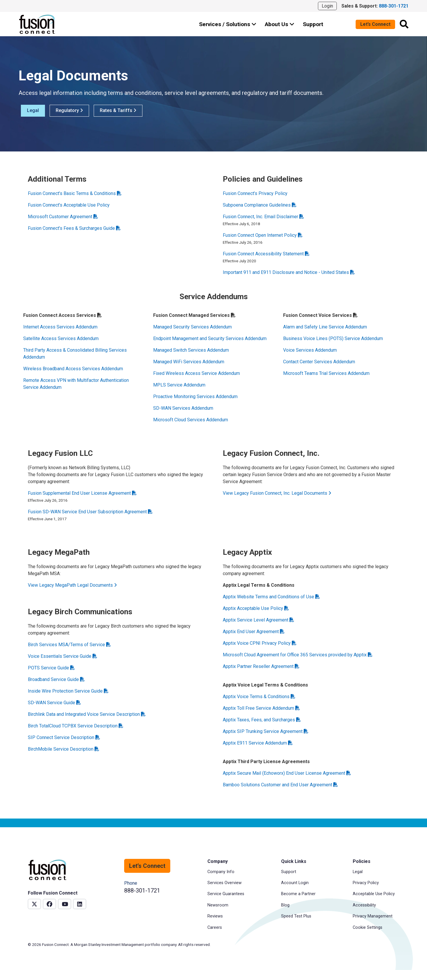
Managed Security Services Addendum (192, 327)
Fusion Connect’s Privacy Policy (255, 193)
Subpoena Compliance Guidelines (259, 205)
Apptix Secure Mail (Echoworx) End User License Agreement (287, 773)
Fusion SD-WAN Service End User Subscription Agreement (90, 511)
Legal (33, 110)
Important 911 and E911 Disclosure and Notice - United (289, 272)
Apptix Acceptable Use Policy (256, 608)
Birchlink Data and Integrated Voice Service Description (87, 714)
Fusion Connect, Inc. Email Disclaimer (263, 216)
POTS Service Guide (51, 668)
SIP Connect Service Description (64, 737)
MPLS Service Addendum (179, 385)
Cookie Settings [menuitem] (367, 927)
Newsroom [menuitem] (217, 905)
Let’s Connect (375, 24)
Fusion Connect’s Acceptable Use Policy (69, 205)
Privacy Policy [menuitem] (366, 882)
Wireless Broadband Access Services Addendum (73, 368)
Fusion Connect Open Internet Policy (263, 235)
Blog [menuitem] (285, 905)
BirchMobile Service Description (63, 749)
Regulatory (69, 110)
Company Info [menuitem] (220, 871)
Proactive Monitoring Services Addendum (195, 396)
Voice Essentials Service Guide (62, 656)
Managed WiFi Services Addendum (188, 361)
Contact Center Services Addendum (319, 361)
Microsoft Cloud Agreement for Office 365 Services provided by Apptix (297, 654)
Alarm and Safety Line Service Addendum (325, 327)
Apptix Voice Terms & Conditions (259, 696)
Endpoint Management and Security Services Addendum (210, 338)
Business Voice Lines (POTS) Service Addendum (333, 338)
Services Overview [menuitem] (224, 882)
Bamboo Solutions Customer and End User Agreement (280, 784)
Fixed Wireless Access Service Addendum (196, 373)
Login (327, 6)
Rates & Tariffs (118, 110)
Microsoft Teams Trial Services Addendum (326, 373)
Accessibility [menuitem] (364, 905)
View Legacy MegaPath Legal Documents (72, 585)
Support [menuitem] (288, 871)
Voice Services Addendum (310, 350)
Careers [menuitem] (214, 927)
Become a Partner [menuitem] (298, 893)
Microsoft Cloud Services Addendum (190, 419)
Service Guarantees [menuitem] (225, 893)
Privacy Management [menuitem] (372, 916)
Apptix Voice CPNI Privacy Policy (259, 643)
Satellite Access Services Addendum (61, 338)
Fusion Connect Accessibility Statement (266, 254)
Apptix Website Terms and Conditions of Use (271, 596)
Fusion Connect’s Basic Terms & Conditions (75, 193)
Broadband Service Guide (56, 679)
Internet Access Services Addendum (60, 327)
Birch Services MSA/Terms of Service (69, 644)
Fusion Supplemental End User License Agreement (82, 493)
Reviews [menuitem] (215, 916)
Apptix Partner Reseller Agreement (261, 666)
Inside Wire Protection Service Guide (68, 691)
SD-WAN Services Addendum (183, 408)
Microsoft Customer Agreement (63, 216)
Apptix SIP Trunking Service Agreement (265, 731)
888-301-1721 (142, 890)
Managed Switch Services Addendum (191, 350)
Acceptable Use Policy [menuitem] (374, 893)
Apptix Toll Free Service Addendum (261, 708)
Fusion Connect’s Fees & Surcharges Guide (74, 228)
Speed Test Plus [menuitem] (296, 916)
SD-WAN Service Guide (54, 702)
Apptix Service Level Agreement (258, 620)
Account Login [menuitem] (295, 882)
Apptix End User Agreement (254, 631)
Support (313, 24)
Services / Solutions (227, 24)
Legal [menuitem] (358, 871)
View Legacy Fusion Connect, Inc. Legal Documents (277, 493)
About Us (279, 24)
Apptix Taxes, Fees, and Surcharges (262, 719)
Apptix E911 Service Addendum (258, 743)
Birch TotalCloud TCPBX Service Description (75, 726)
